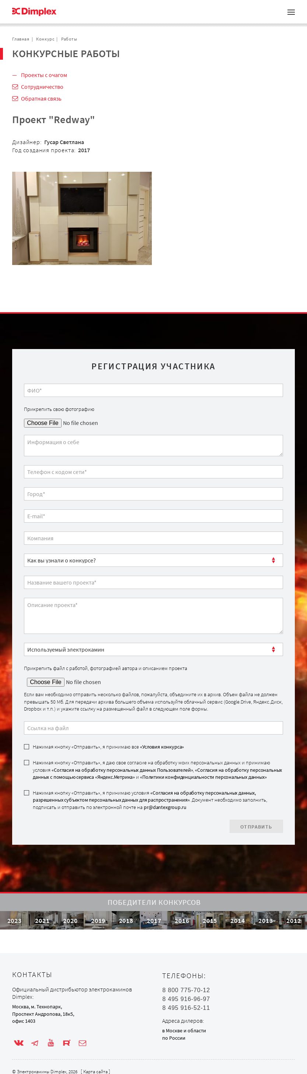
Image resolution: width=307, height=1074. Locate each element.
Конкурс (45, 39)
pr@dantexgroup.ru (165, 807)
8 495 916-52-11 (186, 1008)
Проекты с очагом (44, 75)
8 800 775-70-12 (186, 990)
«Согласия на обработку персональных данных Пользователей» (122, 770)
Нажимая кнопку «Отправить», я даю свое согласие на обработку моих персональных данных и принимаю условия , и (157, 769)
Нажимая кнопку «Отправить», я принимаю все (108, 746)
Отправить (256, 826)
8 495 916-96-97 (186, 999)
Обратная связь (41, 98)
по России (173, 1038)
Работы (69, 39)
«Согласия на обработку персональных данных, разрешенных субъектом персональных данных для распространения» (144, 796)
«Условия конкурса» (162, 746)
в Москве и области (184, 1030)
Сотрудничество (42, 86)
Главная (20, 39)
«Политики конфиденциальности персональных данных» (203, 777)
